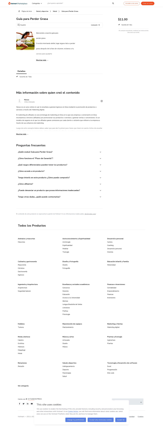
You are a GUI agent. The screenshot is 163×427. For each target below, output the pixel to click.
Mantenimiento (67, 331)
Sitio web (110, 376)
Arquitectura (22, 291)
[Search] (113, 3)
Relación (21, 370)
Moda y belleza (24, 340)
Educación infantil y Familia (118, 265)
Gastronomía (22, 275)
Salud (64, 380)
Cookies (140, 421)
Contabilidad (111, 291)
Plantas (110, 347)
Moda (20, 357)
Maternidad (111, 268)
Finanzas (110, 298)
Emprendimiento (113, 294)
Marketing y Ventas (115, 327)
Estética (21, 347)
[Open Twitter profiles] (24, 407)
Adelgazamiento (68, 370)
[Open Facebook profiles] (19, 407)
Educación (66, 298)
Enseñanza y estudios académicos (76, 288)
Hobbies (21, 327)
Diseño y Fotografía (70, 265)
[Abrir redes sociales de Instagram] (102, 102)
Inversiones (111, 301)
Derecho (65, 294)
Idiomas (65, 304)
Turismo (21, 331)
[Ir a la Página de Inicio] (18, 3)
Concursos (66, 291)
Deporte (65, 373)
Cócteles (21, 272)
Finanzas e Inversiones (116, 288)
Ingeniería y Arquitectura (28, 288)
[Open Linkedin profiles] (28, 407)
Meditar (65, 252)
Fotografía (66, 272)
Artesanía (66, 344)
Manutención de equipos (72, 327)
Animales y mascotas (26, 242)
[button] (57, 153)
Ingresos (21, 278)
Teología (65, 255)
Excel (109, 370)
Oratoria (110, 255)
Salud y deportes (69, 366)
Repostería (22, 268)
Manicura (21, 350)
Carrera (109, 245)
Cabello (21, 344)
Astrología (66, 245)
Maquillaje (21, 353)
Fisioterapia (66, 376)
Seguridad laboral (24, 294)
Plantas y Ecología (114, 340)
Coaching (110, 249)
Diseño (65, 268)
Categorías (37, 3)
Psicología (66, 318)
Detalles (21, 72)
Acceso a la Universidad (71, 301)
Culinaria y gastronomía (27, 265)
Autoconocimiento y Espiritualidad (76, 242)
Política (65, 314)
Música (64, 350)
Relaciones (22, 366)
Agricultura (111, 344)
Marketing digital (113, 331)
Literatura (66, 311)
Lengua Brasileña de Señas (72, 308)
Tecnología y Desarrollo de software (122, 366)
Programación (112, 373)
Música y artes (68, 340)
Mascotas (21, 245)
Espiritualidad (67, 249)
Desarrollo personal (115, 242)
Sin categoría (23, 389)
